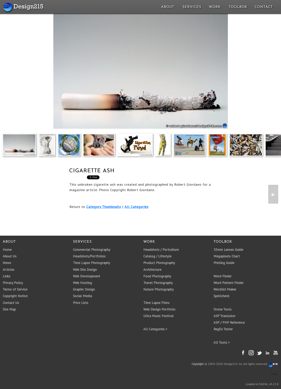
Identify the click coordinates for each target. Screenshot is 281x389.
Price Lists (80, 302)
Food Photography (157, 276)
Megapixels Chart (227, 256)
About (167, 7)
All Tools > (222, 342)
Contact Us (11, 302)
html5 (274, 374)
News (7, 262)
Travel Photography (158, 282)
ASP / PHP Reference (229, 322)
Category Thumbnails (103, 206)
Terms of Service (15, 289)
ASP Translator (224, 316)
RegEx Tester (223, 329)
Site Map (9, 309)
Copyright (198, 364)
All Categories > (155, 329)
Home (7, 249)
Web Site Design (85, 269)
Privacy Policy (13, 282)
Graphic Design (84, 289)
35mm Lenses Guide (228, 249)
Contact (263, 7)
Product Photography (159, 262)
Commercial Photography (91, 249)
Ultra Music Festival (158, 316)
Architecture (152, 269)
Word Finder (223, 276)
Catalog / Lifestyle (157, 256)
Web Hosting (82, 282)
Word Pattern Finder (229, 282)
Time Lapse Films (156, 302)
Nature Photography (158, 289)
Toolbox (238, 7)
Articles (8, 269)
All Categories (137, 206)
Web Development (86, 276)
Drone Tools (223, 309)
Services (191, 7)
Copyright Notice (15, 296)
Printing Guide (224, 262)
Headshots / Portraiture (161, 249)
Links (6, 276)
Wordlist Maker (225, 289)
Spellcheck (221, 296)
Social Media (82, 296)
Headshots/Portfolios (89, 256)
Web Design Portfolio (159, 309)
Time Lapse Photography (91, 262)
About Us (9, 256)
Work (214, 7)
